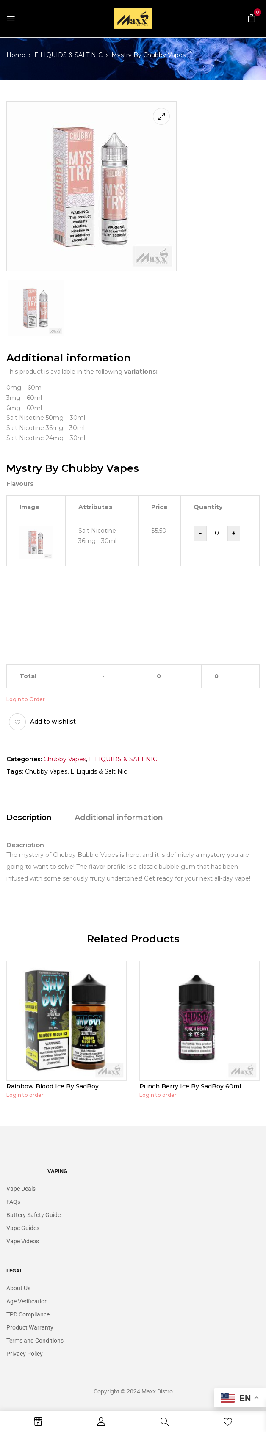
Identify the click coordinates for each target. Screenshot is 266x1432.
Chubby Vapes (65, 759)
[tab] (29, 818)
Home (15, 55)
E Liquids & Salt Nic (98, 771)
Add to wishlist (53, 721)
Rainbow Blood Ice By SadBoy (52, 1086)
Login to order (25, 1095)
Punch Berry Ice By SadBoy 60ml (190, 1086)
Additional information (119, 817)
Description (29, 817)
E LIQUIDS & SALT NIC (68, 55)
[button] (251, 18)
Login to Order (25, 699)
